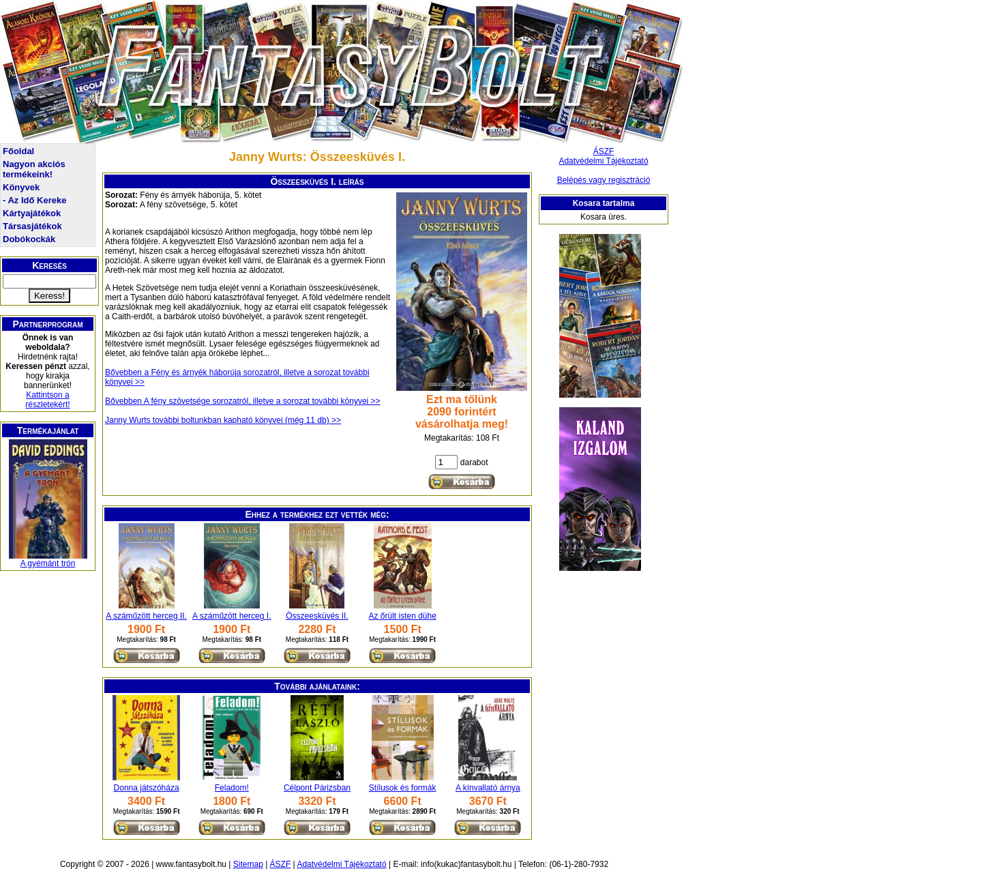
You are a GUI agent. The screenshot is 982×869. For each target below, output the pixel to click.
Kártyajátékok (32, 213)
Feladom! (232, 788)
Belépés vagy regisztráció (604, 180)
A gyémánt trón (48, 563)
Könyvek (21, 187)
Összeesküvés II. (317, 616)
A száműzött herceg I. (231, 616)
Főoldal (18, 151)
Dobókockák (29, 239)
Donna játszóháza (146, 788)
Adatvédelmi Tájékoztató (603, 161)
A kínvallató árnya (488, 788)
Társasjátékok (32, 226)
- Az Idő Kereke (34, 200)
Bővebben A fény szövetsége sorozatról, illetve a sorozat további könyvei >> (243, 401)
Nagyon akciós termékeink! (34, 169)
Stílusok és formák (402, 788)
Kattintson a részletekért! (47, 399)
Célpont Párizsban (317, 788)
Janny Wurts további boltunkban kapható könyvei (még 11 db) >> (223, 420)
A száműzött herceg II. (146, 616)
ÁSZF (603, 151)
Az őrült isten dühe (402, 616)
